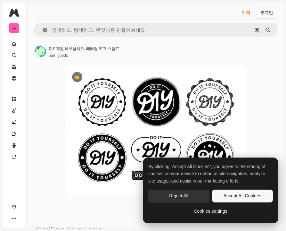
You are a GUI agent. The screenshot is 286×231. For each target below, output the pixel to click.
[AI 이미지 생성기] (14, 122)
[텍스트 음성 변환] (14, 145)
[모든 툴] (14, 99)
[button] (42, 30)
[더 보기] (14, 218)
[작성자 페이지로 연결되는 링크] (40, 51)
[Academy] (14, 206)
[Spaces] (14, 111)
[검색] (14, 55)
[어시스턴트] (14, 157)
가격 (245, 12)
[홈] (14, 43)
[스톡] (14, 67)
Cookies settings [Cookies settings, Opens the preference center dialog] (210, 211)
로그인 (266, 12)
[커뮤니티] (14, 78)
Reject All (178, 195)
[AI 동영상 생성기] (14, 134)
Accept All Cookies (242, 195)
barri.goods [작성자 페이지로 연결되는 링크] (58, 55)
